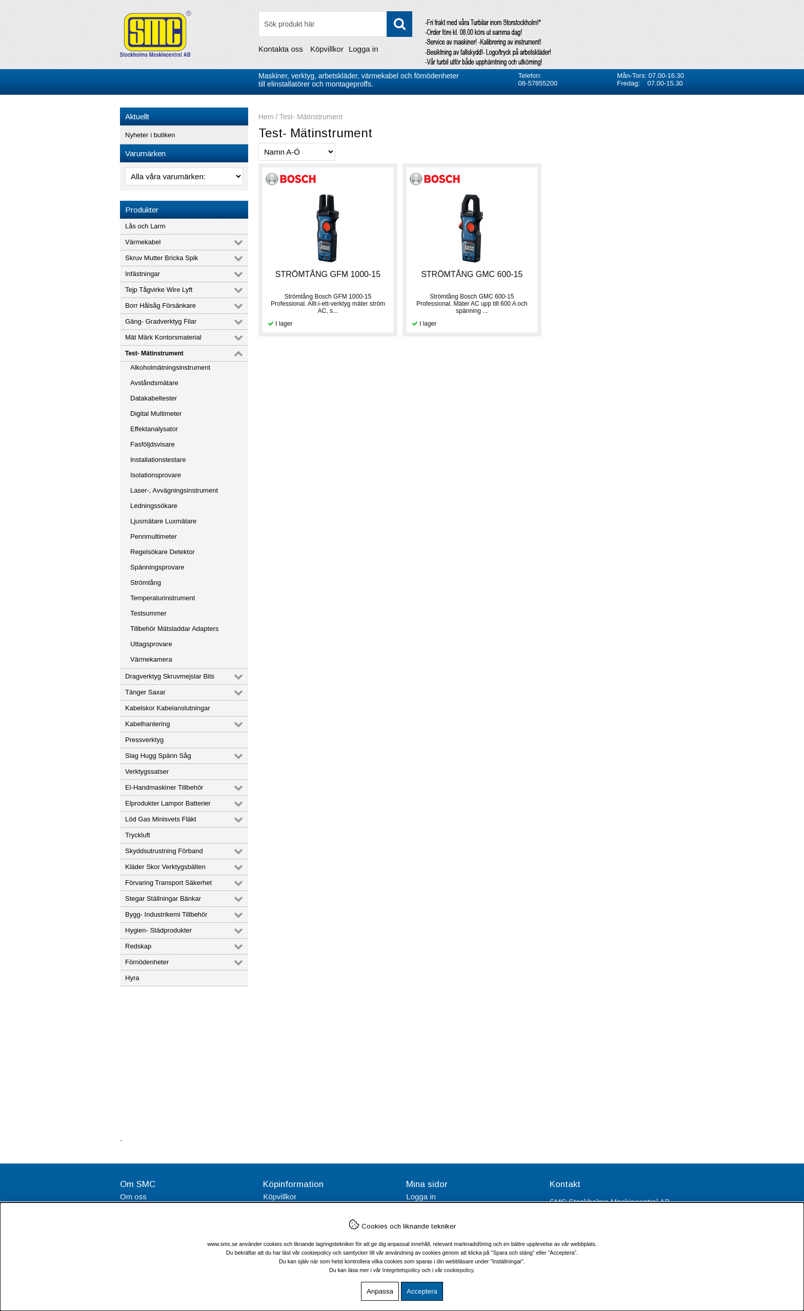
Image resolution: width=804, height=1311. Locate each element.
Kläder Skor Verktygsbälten (165, 867)
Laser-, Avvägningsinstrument (174, 490)
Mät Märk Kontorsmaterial (163, 337)
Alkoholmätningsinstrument (170, 367)
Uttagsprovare (151, 644)
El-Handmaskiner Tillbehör (164, 787)
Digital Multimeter (156, 413)
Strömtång (145, 582)
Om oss (133, 1196)
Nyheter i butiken (150, 135)
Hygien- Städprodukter (158, 930)
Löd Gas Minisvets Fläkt (160, 819)
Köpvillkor (327, 49)
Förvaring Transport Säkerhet (168, 882)
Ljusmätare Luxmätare (163, 521)
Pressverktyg (144, 740)
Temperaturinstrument (162, 598)
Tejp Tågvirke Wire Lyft (159, 289)
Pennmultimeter (153, 536)
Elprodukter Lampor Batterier (168, 803)
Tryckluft (137, 835)
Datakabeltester (153, 398)
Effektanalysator (154, 429)
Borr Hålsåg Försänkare (160, 305)
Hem (266, 117)
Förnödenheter (147, 962)
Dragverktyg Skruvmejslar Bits (169, 676)
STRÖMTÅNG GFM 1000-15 (327, 274)
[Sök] (335, 24)
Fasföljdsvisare (152, 444)
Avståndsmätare (154, 383)
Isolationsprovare (155, 475)
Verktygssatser (147, 771)
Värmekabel (142, 242)
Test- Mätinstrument (154, 353)
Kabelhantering (147, 724)
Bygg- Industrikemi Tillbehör (166, 914)
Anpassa (380, 1291)
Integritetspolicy (401, 1270)
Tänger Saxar (145, 692)
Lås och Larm (145, 226)
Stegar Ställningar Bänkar (163, 898)
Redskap (138, 946)
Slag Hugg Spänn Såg (158, 755)
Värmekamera (151, 659)
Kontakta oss (280, 49)
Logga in (363, 49)
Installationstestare (158, 459)
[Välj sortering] (296, 152)
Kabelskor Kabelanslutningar (167, 708)
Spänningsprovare (157, 567)
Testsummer (148, 613)
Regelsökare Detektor (162, 552)
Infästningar (142, 274)
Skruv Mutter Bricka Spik (161, 258)
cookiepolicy (458, 1270)
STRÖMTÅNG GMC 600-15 (470, 274)
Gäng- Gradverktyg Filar (160, 321)
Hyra (132, 978)
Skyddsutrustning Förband (164, 851)
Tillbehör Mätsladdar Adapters (174, 628)
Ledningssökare (153, 506)
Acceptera (422, 1291)
